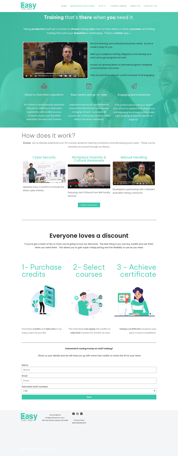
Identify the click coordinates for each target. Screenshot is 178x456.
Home (64, 6)
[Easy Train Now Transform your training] (28, 6)
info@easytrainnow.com (54, 418)
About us (135, 6)
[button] (89, 176)
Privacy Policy (79, 420)
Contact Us (150, 6)
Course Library (118, 6)
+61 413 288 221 (55, 415)
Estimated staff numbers (35, 386)
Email (24, 375)
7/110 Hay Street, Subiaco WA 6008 (55, 420)
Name (25, 365)
